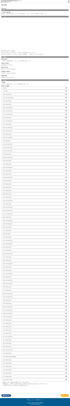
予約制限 (3, 82)
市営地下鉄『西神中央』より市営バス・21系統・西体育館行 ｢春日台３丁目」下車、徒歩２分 (22, 54)
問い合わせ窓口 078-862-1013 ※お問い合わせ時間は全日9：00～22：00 (18, 52)
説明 (4, 10)
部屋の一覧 (64, 395)
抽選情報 (5, 57)
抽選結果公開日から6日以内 (7, 77)
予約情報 (5, 80)
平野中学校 (3, 8)
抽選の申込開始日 (5, 63)
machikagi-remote (6, 2)
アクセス (5, 16)
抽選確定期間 (4, 75)
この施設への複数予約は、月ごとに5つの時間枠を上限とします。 (15, 84)
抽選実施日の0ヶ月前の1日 (7, 65)
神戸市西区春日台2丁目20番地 (8, 50)
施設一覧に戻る (6, 395)
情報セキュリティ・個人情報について (35, 399)
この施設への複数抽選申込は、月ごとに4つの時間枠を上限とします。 (16, 60)
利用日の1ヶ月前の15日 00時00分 (8, 69)
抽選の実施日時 (4, 67)
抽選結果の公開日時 (5, 71)
